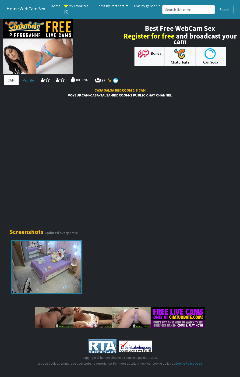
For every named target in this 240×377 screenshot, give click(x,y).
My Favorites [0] (76, 9)
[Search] (188, 9)
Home (55, 6)
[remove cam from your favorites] (60, 80)
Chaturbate (180, 56)
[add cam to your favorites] (45, 80)
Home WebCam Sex (26, 8)
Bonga (149, 53)
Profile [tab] (28, 80)
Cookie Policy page (188, 363)
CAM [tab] (11, 80)
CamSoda (210, 56)
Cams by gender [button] (145, 6)
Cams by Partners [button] (110, 6)
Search (225, 9)
